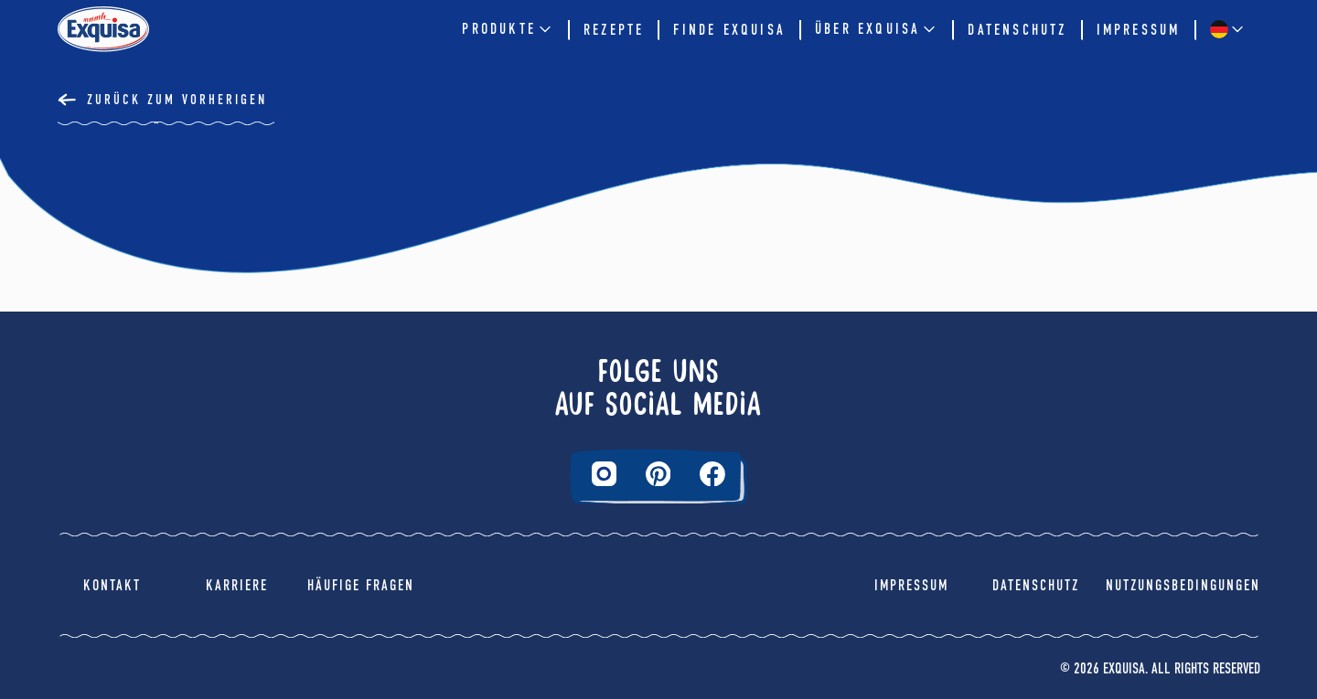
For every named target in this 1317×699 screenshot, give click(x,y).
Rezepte (614, 29)
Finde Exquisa (729, 29)
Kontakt (112, 585)
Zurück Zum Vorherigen (177, 99)
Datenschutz (1017, 29)
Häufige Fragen (360, 585)
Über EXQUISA (876, 29)
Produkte (508, 29)
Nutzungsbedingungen (1183, 585)
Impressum (1139, 29)
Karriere (237, 585)
